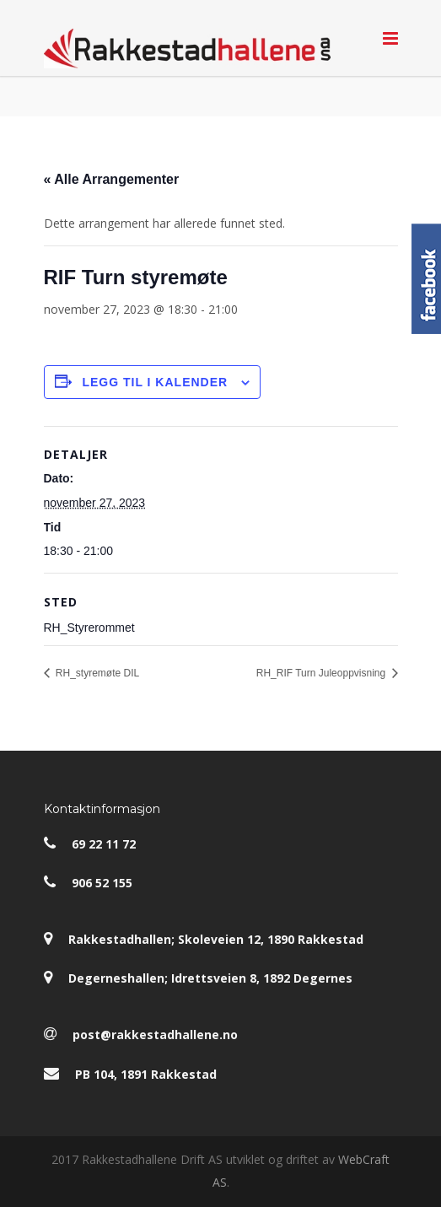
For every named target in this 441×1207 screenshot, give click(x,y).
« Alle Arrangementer (112, 179)
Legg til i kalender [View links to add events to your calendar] (155, 382)
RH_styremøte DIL (96, 673)
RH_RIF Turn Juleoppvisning (322, 673)
